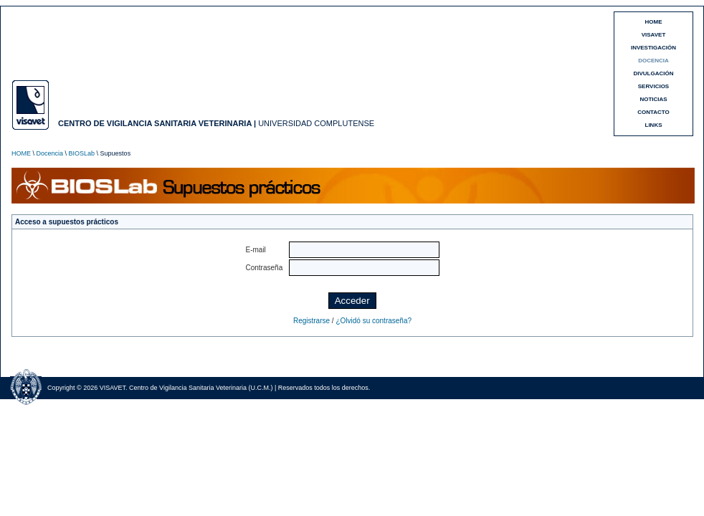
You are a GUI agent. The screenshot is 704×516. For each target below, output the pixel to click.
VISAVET (654, 35)
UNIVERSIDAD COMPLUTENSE (316, 123)
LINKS (653, 125)
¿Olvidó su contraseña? (374, 321)
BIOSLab (83, 153)
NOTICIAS (653, 99)
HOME (653, 22)
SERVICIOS (653, 86)
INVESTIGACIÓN (653, 47)
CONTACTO (653, 112)
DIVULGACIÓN (654, 73)
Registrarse (311, 321)
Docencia (50, 153)
